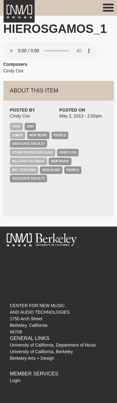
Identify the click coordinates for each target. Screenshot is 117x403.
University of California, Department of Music (53, 345)
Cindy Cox (20, 115)
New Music (38, 135)
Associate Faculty (28, 143)
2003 (30, 126)
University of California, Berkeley (41, 351)
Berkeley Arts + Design (32, 358)
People (60, 135)
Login (15, 380)
